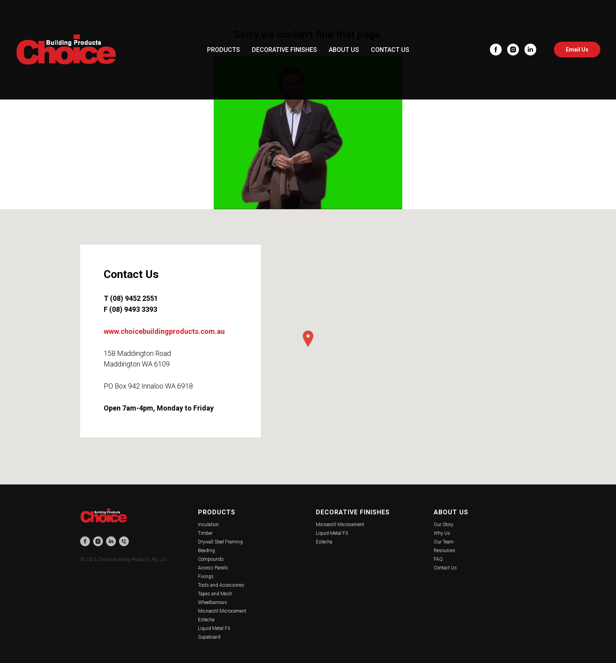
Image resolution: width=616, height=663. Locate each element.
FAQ (438, 559)
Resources (444, 550)
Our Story (443, 524)
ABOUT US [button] (344, 49)
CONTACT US (390, 49)
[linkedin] (530, 49)
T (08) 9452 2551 (131, 298)
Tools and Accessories (221, 585)
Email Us (577, 49)
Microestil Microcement (222, 611)
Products (216, 512)
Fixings (206, 576)
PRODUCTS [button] (223, 49)
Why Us (442, 533)
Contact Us (445, 568)
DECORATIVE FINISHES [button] (284, 49)
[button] (308, 338)
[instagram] (513, 49)
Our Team (444, 542)
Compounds (211, 559)
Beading (206, 550)
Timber (205, 533)
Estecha (206, 619)
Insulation (208, 524)
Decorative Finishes (353, 512)
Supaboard (209, 637)
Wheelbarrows (212, 602)
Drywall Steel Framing (220, 542)
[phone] (124, 541)
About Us (451, 512)
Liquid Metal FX (214, 628)
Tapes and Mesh (215, 594)
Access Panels (213, 568)
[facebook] (496, 49)
